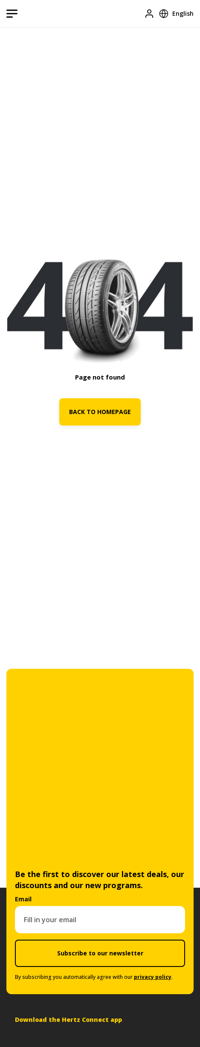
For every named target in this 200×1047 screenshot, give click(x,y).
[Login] (149, 13)
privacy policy (152, 977)
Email (23, 899)
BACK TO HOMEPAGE (100, 412)
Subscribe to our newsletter (100, 953)
